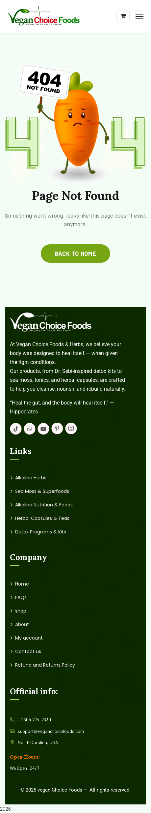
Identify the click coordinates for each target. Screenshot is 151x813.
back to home (75, 253)
